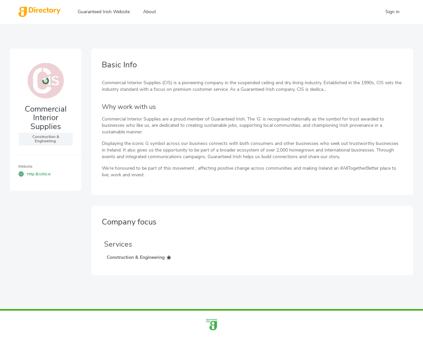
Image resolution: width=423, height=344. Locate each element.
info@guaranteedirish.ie (224, 338)
